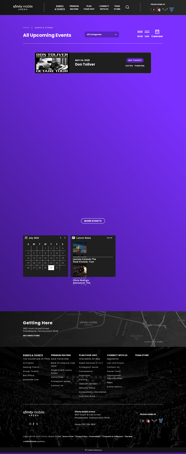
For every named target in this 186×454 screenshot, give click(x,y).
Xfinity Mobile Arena (23, 8)
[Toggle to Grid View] (140, 34)
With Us (104, 8)
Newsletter (113, 360)
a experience (34, 443)
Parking (83, 381)
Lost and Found (115, 364)
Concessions (86, 372)
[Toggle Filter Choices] (102, 36)
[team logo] (152, 11)
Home (26, 29)
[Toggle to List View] (147, 34)
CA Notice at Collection (112, 438)
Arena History (114, 388)
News (110, 384)
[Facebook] (33, 425)
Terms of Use (68, 438)
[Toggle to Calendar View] (157, 34)
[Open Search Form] (127, 7)
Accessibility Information (93, 393)
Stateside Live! (31, 381)
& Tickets (60, 8)
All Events (28, 364)
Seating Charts (31, 368)
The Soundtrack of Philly (36, 360)
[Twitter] (37, 425)
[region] (45, 257)
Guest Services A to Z (91, 364)
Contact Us (57, 387)
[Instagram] (30, 425)
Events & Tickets (33, 356)
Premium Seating (61, 356)
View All (109, 239)
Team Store (142, 356)
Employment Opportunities (114, 378)
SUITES (129, 67)
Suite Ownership (60, 360)
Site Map (129, 438)
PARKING (140, 67)
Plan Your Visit (88, 356)
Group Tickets (31, 372)
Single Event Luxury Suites (61, 373)
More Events (93, 222)
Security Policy (87, 389)
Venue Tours (114, 372)
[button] (60, 239)
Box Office (28, 377)
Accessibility (94, 438)
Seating (74, 8)
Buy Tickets (135, 61)
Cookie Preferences (94, 451)
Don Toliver (85, 65)
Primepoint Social (60, 382)
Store (117, 8)
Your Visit (89, 8)
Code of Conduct (88, 385)
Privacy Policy (81, 438)
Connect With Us (117, 356)
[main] (93, 164)
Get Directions (31, 337)
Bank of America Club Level (63, 366)
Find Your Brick (87, 397)
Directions (84, 377)
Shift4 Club (57, 378)
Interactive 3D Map (89, 360)
